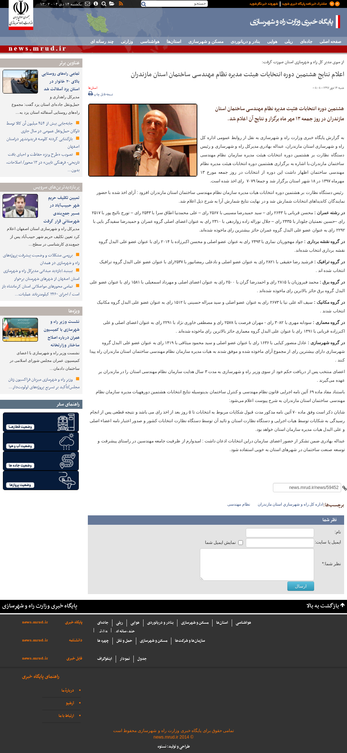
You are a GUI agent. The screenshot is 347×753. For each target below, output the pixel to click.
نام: (338, 532)
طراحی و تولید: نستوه (174, 746)
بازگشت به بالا (323, 606)
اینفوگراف (104, 658)
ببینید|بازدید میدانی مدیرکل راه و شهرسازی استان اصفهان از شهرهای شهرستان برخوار (41, 274)
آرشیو (70, 703)
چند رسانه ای (101, 41)
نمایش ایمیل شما (220, 542)
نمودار (125, 658)
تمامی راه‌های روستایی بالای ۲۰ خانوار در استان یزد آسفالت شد (61, 81)
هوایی (272, 41)
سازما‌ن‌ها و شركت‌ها (190, 640)
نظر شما (329, 520)
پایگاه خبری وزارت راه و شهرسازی (295, 21)
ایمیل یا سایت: (328, 542)
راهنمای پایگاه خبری (40, 676)
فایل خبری (74, 658)
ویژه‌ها (74, 311)
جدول (142, 658)
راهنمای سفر (68, 404)
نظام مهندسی (238, 504)
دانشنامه (75, 640)
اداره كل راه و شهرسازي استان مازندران (291, 504)
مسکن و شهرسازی (205, 41)
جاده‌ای (306, 41)
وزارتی (127, 41)
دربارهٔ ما (67, 690)
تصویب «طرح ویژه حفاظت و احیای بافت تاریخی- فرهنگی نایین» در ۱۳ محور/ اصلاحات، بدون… (43, 162)
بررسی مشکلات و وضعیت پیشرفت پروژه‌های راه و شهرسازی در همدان (41, 259)
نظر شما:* (331, 563)
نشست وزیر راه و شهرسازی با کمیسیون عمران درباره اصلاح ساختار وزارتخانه (62, 333)
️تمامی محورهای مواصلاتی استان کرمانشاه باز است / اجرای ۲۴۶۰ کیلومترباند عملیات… (41, 290)
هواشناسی (149, 41)
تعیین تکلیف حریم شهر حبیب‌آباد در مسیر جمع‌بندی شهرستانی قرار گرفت (61, 209)
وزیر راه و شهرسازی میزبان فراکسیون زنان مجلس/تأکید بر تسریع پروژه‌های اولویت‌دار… (44, 383)
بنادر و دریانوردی (245, 41)
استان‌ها (174, 41)
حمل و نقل (124, 640)
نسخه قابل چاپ (100, 95)
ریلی (288, 41)
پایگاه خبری (73, 622)
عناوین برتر (69, 63)
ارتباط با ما (66, 716)
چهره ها (103, 640)
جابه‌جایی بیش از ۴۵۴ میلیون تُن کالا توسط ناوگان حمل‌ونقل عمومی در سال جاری (43, 127)
